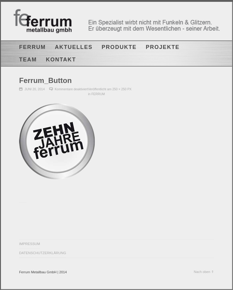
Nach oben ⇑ (204, 272)
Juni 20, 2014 (35, 89)
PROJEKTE (162, 47)
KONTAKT (61, 60)
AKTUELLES (74, 47)
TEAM (28, 60)
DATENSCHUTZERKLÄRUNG (42, 253)
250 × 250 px (121, 89)
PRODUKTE (119, 47)
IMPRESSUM (29, 244)
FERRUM (32, 47)
